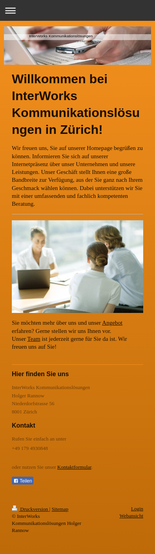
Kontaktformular (74, 467)
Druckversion (30, 509)
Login (137, 509)
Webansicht (131, 516)
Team (33, 339)
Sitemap (60, 509)
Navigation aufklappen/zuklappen (77, 10)
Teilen (22, 481)
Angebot (112, 323)
